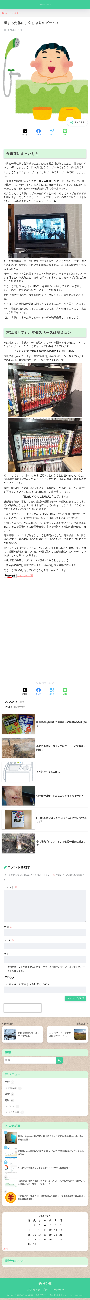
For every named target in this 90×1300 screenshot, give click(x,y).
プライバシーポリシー (53, 1291)
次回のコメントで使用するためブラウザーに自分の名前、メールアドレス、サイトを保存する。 (46, 970)
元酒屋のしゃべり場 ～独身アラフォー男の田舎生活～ (45, 5)
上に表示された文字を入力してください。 (27, 985)
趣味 (10, 1102)
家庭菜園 (15, 1089)
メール (9, 941)
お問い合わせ (33, 1291)
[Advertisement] (28, 605)
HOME (45, 1285)
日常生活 (20, 707)
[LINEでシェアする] (65, 134)
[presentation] (22, 1009)
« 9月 (5, 1250)
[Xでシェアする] (25, 133)
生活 (21, 702)
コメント (10, 888)
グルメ (13, 1108)
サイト (7, 955)
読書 (10, 1095)
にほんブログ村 (19, 576)
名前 (8, 928)
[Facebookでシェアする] (38, 133)
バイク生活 (16, 1114)
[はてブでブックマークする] (51, 133)
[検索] (59, 1061)
